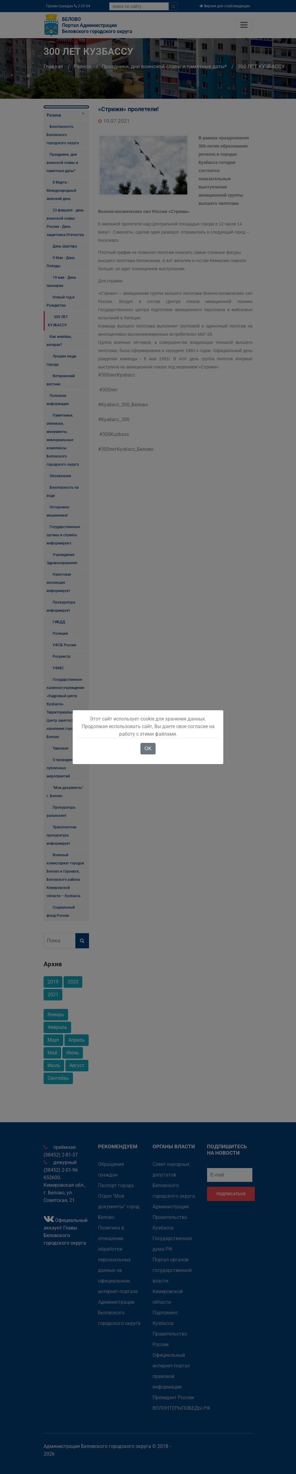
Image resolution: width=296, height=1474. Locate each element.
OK (147, 748)
